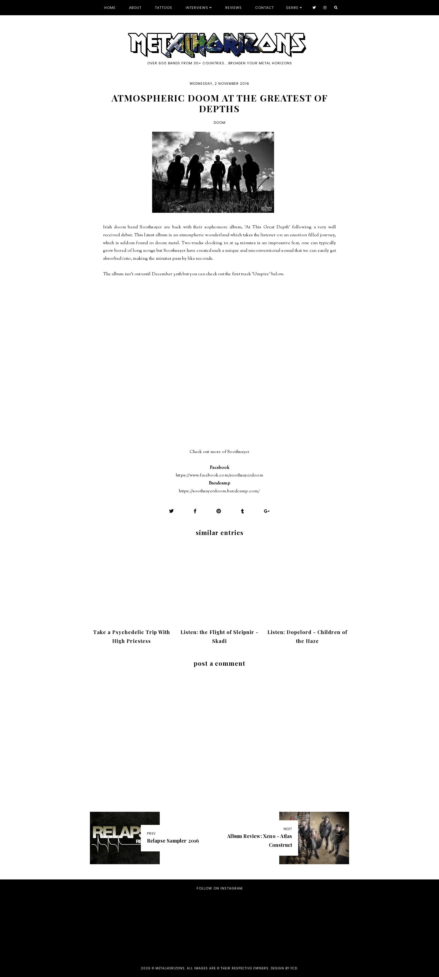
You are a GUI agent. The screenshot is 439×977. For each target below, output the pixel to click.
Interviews (197, 7)
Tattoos (163, 7)
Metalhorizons (170, 968)
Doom (220, 122)
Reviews (233, 7)
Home (110, 7)
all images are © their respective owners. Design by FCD (242, 968)
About (135, 7)
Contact (264, 7)
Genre (292, 7)
